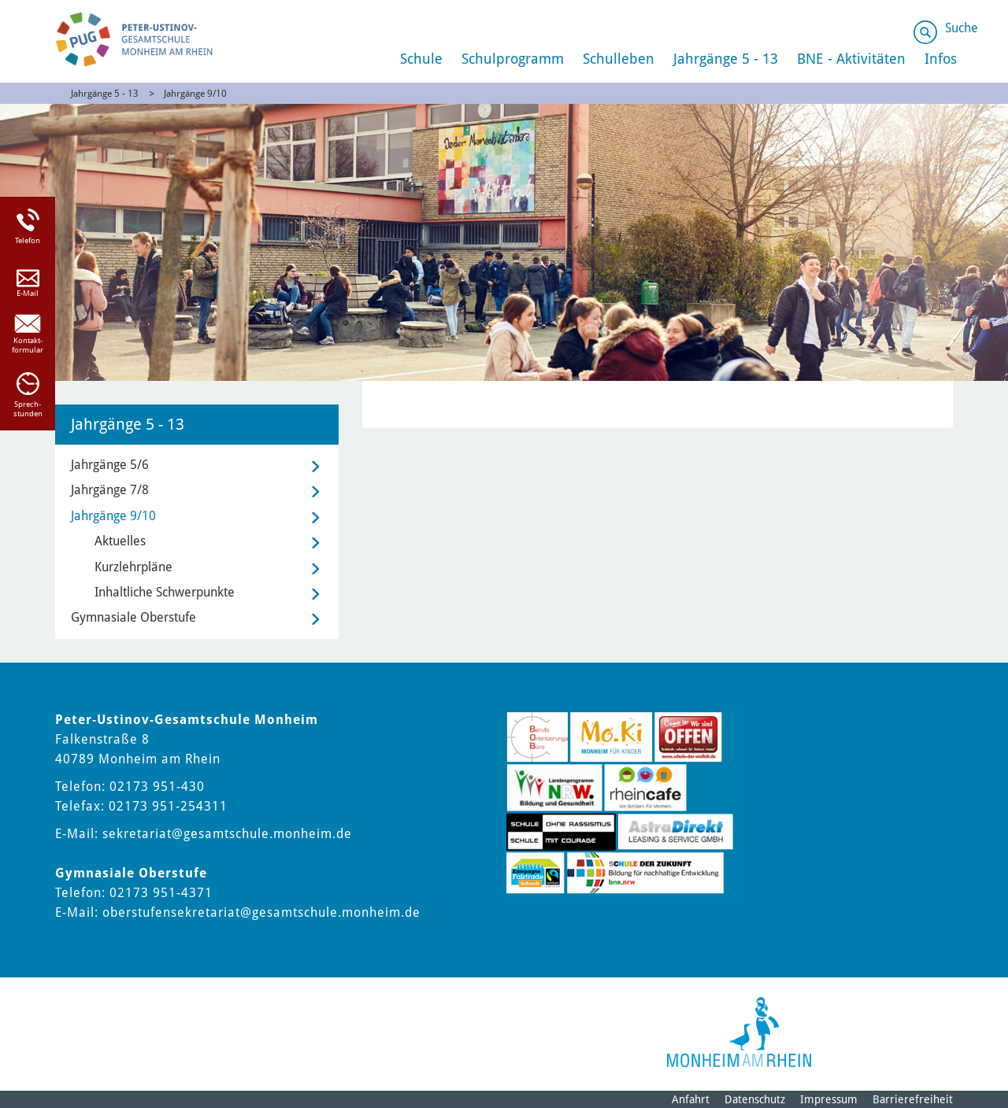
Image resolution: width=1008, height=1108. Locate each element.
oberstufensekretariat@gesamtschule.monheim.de (261, 912)
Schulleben (618, 58)
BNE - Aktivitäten (851, 58)
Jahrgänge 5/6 (110, 464)
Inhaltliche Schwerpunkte (164, 592)
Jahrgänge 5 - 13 (725, 58)
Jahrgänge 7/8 (110, 489)
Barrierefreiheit (913, 1099)
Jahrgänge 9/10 (195, 93)
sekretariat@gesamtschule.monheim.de (227, 833)
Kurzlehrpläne (133, 567)
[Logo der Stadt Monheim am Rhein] (739, 1032)
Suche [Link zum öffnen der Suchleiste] (961, 27)
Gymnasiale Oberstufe (133, 617)
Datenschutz (754, 1099)
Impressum (829, 1099)
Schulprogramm (512, 58)
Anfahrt (691, 1099)
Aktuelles (120, 541)
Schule (421, 58)
